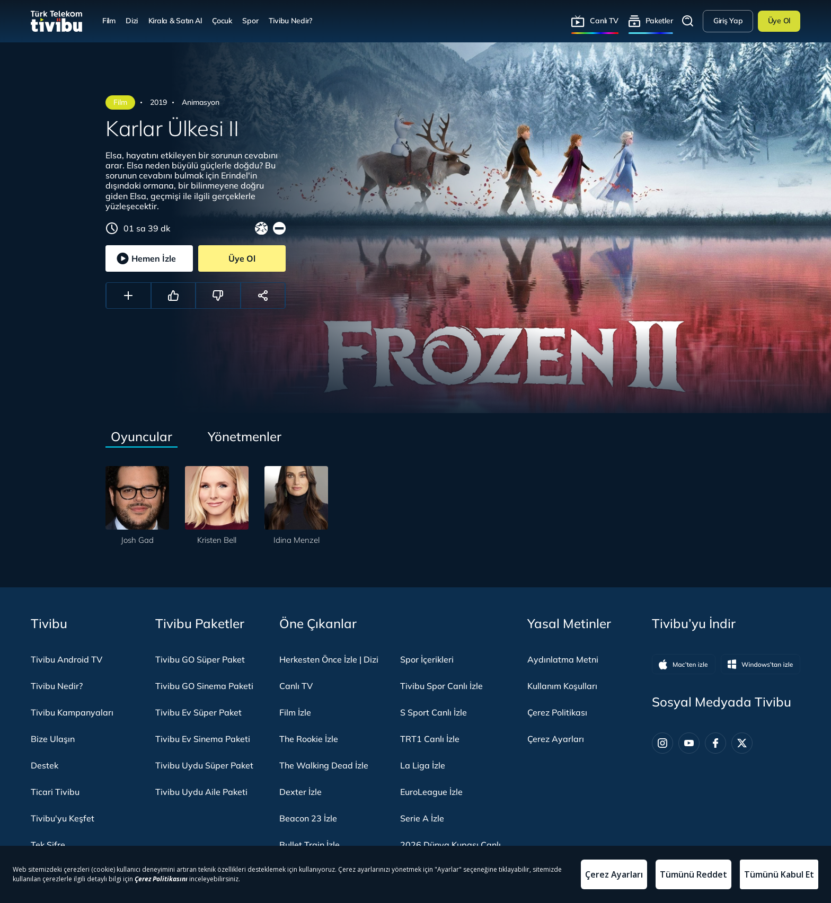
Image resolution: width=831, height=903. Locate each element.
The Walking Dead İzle (323, 765)
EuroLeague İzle (431, 791)
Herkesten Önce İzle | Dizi (328, 659)
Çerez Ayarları (555, 739)
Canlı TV (604, 20)
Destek (44, 765)
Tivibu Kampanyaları (72, 712)
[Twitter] (742, 743)
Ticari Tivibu (55, 791)
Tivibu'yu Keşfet (62, 818)
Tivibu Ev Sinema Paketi (202, 739)
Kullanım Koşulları (562, 686)
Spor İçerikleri (427, 659)
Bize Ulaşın (53, 739)
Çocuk (222, 20)
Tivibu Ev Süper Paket (198, 712)
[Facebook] (715, 743)
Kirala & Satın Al (175, 20)
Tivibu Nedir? (290, 20)
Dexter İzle (300, 791)
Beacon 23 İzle (308, 818)
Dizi (132, 20)
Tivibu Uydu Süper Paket (204, 765)
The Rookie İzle (308, 739)
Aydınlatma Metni (562, 659)
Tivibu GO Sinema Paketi (204, 686)
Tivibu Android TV (66, 659)
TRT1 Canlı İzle (429, 739)
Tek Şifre (48, 844)
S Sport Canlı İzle (433, 712)
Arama (688, 21)
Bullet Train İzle (309, 844)
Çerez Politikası (557, 712)
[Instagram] (662, 743)
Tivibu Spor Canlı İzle (441, 686)
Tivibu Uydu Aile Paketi (201, 791)
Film (109, 20)
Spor (250, 20)
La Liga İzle (422, 765)
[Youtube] (689, 743)
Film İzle (295, 712)
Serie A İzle (422, 818)
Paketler (659, 20)
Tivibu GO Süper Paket (200, 659)
